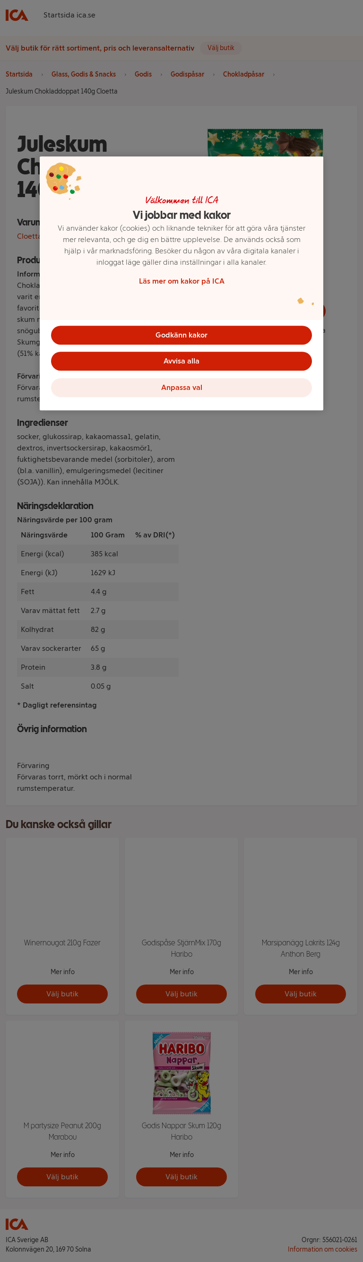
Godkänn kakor (181, 334)
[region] (181, 283)
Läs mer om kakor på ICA (182, 281)
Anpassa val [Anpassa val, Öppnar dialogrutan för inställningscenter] (181, 387)
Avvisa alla (181, 361)
